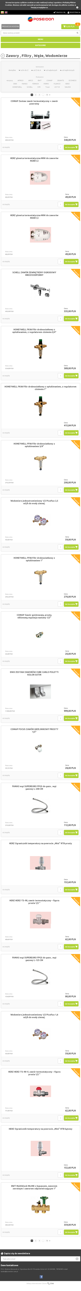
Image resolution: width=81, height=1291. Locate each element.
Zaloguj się (60, 12)
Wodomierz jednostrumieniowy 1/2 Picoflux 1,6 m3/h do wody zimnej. (34, 1015)
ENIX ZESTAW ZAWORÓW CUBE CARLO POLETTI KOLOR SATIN (34, 673)
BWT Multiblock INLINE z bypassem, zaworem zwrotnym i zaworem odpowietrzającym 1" (34, 1187)
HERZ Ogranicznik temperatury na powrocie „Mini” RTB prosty (40, 843)
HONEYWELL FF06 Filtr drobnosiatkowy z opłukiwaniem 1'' (34, 559)
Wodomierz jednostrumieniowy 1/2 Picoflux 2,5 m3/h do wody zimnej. (34, 502)
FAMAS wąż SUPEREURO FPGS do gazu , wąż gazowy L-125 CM (34, 958)
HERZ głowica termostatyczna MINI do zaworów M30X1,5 (34, 216)
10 (47, 95)
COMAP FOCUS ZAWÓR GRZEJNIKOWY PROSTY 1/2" (34, 730)
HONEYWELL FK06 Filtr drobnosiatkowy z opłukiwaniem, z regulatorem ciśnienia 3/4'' (34, 330)
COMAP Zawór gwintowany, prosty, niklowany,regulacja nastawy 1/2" (34, 616)
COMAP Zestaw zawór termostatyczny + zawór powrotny (34, 102)
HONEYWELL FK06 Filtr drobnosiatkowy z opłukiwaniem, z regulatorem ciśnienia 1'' (40, 387)
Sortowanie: (40, 67)
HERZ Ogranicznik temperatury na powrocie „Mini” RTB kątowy (40, 1129)
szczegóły (6, 147)
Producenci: (40, 77)
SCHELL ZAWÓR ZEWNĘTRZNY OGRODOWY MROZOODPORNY (34, 273)
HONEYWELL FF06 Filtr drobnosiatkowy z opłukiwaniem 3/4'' (34, 445)
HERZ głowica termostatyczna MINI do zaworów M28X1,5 (34, 159)
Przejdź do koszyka (10, 26)
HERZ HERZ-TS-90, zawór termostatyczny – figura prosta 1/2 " (34, 901)
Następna (50, 94)
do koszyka (70, 147)
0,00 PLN (70, 26)
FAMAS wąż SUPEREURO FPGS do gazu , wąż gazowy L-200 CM (34, 787)
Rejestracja (75, 12)
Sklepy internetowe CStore (36, 1283)
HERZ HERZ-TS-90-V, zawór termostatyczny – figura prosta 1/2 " (34, 1073)
